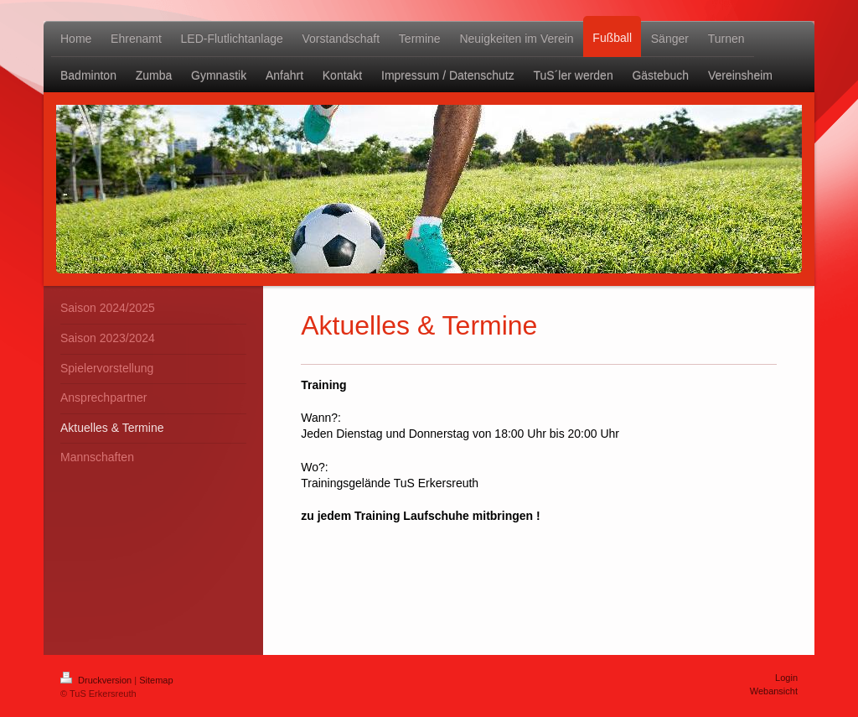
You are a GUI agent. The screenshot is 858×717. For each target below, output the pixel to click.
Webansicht (774, 691)
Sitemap (156, 680)
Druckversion (97, 680)
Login (786, 678)
